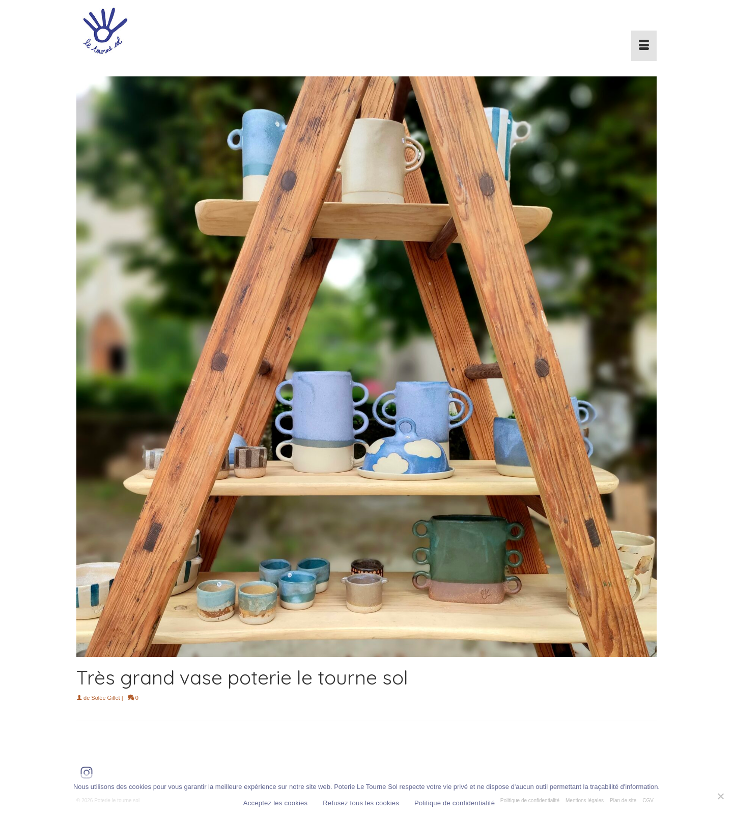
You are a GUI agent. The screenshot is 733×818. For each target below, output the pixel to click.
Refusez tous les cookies (361, 803)
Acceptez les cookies (275, 803)
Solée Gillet (105, 698)
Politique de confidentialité (454, 803)
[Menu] (644, 46)
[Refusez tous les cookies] (720, 796)
